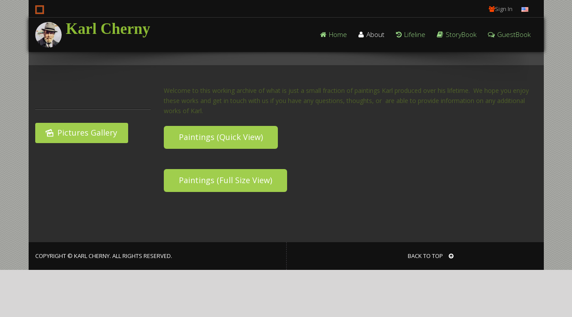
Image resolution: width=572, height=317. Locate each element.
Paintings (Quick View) (221, 137)
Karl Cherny (108, 29)
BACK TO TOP (431, 256)
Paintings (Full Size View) (225, 180)
